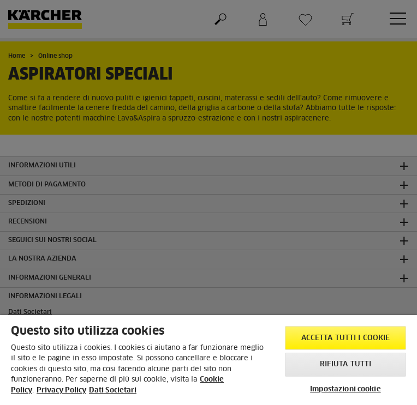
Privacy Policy (61, 390)
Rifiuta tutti (346, 364)
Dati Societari (112, 390)
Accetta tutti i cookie (345, 338)
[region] (208, 360)
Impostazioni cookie (345, 389)
